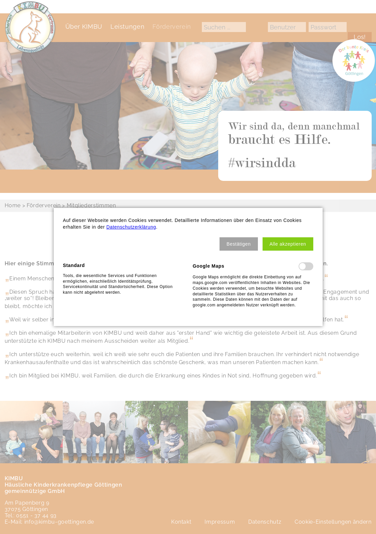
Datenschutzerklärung (131, 227)
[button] (239, 244)
